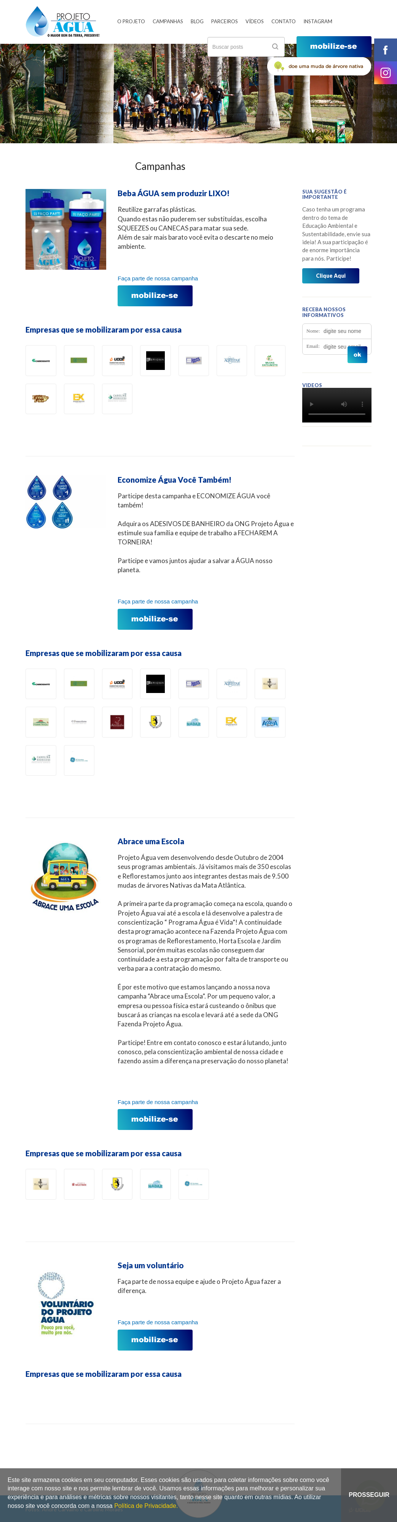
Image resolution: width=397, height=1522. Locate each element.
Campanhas (168, 21)
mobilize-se (334, 46)
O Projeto (131, 21)
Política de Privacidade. (146, 1506)
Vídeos (255, 21)
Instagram (317, 21)
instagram (385, 72)
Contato (283, 21)
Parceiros (224, 21)
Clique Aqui (331, 275)
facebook (385, 49)
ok (275, 46)
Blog (197, 21)
